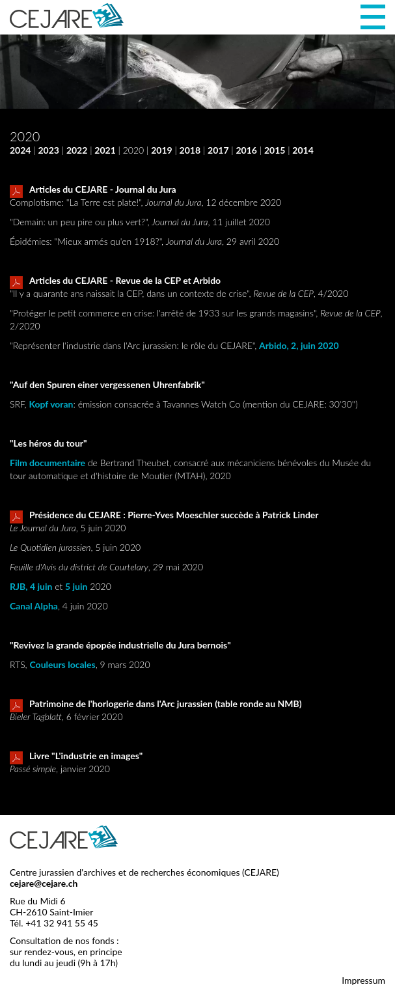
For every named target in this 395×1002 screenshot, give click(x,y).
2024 (20, 150)
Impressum (363, 980)
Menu (373, 17)
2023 (48, 150)
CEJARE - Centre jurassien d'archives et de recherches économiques (67, 15)
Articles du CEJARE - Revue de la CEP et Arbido (115, 281)
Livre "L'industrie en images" (76, 756)
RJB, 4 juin (31, 586)
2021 (104, 150)
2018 (190, 150)
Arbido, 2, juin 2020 (299, 345)
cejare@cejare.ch (43, 883)
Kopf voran (51, 404)
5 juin (76, 586)
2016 (246, 150)
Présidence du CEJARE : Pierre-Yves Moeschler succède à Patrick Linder (164, 515)
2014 (302, 150)
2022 (76, 150)
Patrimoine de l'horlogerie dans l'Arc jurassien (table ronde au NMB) (156, 704)
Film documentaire (47, 462)
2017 (218, 150)
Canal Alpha (34, 605)
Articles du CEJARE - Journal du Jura (93, 190)
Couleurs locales (63, 664)
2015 (274, 150)
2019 (161, 150)
